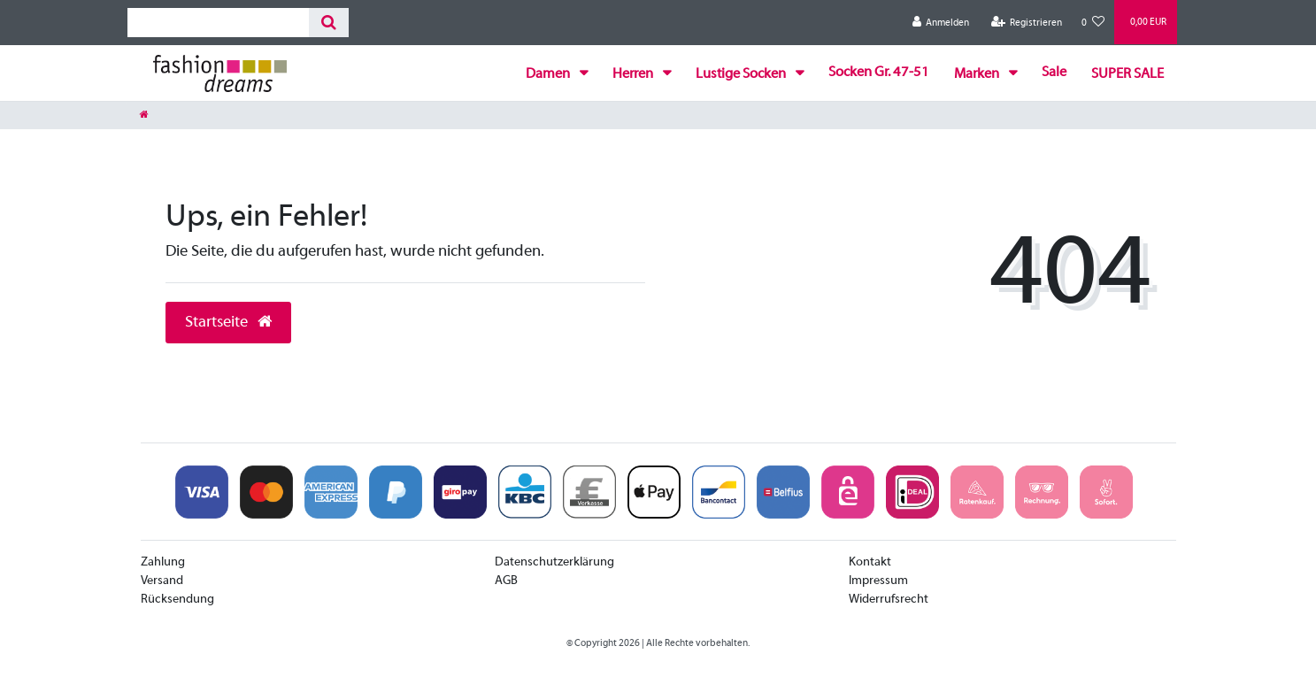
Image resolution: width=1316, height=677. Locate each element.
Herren (634, 74)
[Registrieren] (1026, 22)
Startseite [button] (228, 322)
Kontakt (870, 562)
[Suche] (329, 22)
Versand (162, 581)
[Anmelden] (941, 22)
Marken (978, 74)
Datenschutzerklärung (554, 562)
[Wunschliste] (1093, 22)
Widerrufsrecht (888, 599)
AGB (506, 581)
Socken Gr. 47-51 (878, 72)
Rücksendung (177, 599)
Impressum (878, 581)
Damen (549, 74)
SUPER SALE (1127, 74)
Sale (1054, 72)
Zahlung (163, 562)
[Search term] (218, 22)
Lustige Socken (742, 74)
